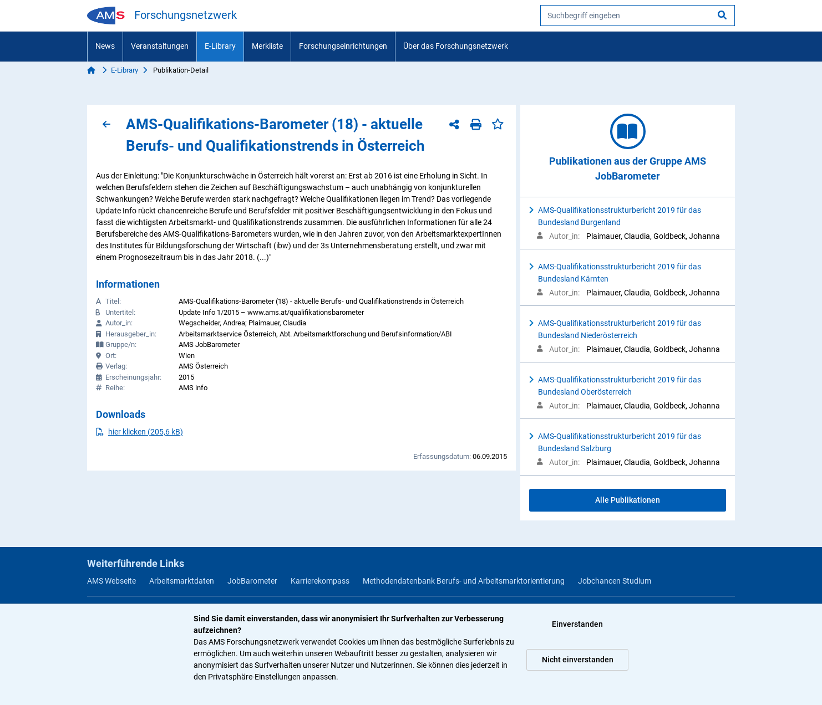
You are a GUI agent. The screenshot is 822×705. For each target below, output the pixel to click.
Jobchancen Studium (614, 580)
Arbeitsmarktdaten (181, 580)
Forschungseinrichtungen (343, 46)
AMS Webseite (111, 580)
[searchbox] (637, 15)
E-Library (220, 46)
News (105, 46)
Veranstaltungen (160, 46)
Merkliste (267, 46)
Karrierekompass (320, 580)
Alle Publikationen (627, 499)
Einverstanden (577, 624)
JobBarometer (252, 580)
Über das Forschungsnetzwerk (455, 46)
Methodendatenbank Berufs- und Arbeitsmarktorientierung (464, 580)
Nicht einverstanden (577, 659)
